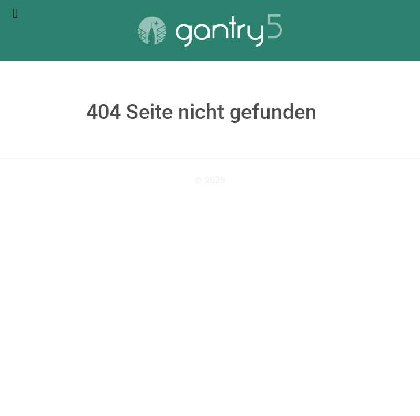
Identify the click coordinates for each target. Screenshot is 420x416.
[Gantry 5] (210, 30)
